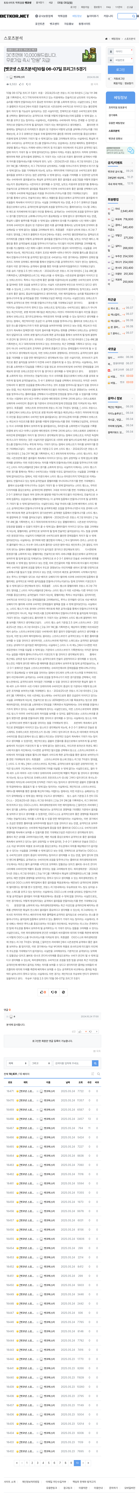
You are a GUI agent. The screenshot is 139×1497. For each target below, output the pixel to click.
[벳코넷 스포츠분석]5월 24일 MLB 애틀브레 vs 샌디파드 (25, 1423)
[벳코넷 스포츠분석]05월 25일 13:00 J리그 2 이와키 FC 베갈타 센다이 (25, 1349)
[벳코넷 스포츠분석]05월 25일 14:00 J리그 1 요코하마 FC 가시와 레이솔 (25, 1266)
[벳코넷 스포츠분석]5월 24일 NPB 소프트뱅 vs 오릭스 (25, 1091)
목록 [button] (94, 84)
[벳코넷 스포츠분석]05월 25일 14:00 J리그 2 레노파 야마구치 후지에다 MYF (25, 1303)
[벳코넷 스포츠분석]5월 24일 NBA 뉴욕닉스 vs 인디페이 (25, 1433)
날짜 (68, 1082)
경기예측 (113, 115)
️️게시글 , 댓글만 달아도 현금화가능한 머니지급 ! (116, 419)
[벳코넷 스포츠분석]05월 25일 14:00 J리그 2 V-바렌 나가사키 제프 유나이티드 (25, 1285)
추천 (89, 1082)
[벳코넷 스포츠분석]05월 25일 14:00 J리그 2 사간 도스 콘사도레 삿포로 (25, 1331)
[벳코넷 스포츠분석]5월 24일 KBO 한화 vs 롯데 (25, 1146)
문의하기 (113, 1487)
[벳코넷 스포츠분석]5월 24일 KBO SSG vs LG (25, 1165)
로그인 (73, 7)
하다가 (116, 262)
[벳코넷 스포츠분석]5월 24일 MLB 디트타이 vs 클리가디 (25, 1451)
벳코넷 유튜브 (115, 138)
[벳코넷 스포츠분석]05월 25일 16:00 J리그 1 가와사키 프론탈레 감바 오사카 (25, 1192)
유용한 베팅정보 (117, 123)
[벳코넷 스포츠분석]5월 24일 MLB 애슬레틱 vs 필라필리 (25, 1359)
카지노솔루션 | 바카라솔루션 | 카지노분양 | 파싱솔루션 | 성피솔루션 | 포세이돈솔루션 (116, 413)
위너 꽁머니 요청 (114, 308)
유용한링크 (51, 1487)
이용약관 (83, 1487)
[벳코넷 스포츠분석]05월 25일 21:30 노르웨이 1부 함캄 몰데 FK (25, 1211)
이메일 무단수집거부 (56, 1481)
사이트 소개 (9, 1481)
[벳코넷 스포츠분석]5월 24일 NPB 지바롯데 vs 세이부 (25, 1118)
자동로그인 (119, 78)
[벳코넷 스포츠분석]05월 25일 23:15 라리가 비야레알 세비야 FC (25, 1183)
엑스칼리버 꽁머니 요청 (114, 314)
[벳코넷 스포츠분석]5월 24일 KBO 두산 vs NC (25, 1155)
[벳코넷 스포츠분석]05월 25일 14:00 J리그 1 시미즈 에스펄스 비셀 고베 (25, 1257)
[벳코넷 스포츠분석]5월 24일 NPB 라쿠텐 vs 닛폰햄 (25, 1109)
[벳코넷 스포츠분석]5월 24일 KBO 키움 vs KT (25, 1137)
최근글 (112, 299)
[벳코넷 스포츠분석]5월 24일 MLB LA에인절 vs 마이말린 (25, 1377)
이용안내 (98, 1487)
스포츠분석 (129, 38)
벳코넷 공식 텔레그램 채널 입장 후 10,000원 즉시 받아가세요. (116, 171)
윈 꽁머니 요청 (114, 327)
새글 (51, 2)
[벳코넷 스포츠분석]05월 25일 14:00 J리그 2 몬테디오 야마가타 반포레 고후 (25, 1294)
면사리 (116, 267)
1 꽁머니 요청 (114, 333)
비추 (97, 1082)
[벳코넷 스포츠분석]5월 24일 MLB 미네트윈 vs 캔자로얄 (25, 1396)
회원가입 (85, 7)
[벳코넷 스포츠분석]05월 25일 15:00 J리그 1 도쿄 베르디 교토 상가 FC (25, 1220)
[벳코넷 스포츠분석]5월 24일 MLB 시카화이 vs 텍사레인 (25, 1414)
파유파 (116, 219)
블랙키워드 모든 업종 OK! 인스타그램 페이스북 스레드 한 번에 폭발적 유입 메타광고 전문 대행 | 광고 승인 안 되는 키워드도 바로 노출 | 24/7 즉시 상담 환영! (116, 432)
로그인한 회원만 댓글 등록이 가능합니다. (52, 1041)
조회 (81, 1082)
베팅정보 (115, 38)
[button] (11, 56)
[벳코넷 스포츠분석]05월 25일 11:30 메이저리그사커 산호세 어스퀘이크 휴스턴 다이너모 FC (25, 1340)
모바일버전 (129, 1487)
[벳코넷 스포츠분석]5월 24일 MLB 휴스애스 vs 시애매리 (25, 1405)
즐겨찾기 (40, 2)
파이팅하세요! (110, 364)
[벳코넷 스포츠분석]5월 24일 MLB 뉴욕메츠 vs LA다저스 (25, 1442)
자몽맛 (116, 273)
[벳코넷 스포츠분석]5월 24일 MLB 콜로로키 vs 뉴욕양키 (25, 1368)
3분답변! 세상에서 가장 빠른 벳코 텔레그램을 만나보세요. (117, 177)
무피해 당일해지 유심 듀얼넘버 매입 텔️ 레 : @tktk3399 (116, 426)
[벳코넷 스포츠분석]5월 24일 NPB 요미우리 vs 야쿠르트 (25, 1128)
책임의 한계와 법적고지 (84, 1481)
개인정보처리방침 (30, 1481)
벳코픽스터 (17, 77)
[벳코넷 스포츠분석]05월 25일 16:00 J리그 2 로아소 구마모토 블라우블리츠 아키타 (25, 1229)
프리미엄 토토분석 (118, 107)
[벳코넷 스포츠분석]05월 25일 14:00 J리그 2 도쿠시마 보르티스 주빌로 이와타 (25, 1322)
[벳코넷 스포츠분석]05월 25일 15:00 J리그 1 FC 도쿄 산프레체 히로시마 (25, 1248)
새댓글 (112, 349)
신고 (73, 1031)
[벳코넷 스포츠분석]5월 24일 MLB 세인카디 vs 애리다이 (25, 1386)
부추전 (116, 256)
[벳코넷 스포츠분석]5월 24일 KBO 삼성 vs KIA (25, 1174)
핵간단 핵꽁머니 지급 (116, 407)
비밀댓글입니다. (113, 376)
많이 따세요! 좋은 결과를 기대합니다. (112, 357)
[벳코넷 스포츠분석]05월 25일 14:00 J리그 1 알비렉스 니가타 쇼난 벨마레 (25, 1275)
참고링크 (68, 1487)
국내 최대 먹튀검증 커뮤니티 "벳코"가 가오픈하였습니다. (117, 184)
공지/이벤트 (115, 163)
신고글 (130, 7)
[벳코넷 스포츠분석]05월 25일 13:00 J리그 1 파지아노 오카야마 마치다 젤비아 (25, 1312)
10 (78, 1462)
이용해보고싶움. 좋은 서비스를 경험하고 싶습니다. (110, 370)
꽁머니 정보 (115, 398)
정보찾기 (98, 7)
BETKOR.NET (14, 16)
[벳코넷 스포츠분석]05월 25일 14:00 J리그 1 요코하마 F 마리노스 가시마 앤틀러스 (25, 1238)
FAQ (108, 7)
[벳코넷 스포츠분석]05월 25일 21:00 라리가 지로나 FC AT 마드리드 (25, 1201)
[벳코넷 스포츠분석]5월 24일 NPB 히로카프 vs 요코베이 (25, 1100)
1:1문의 (118, 7)
